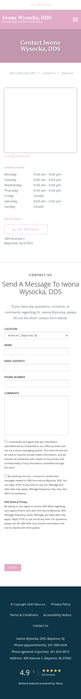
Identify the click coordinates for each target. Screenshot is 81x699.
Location (10, 329)
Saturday (40, 201)
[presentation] (37, 547)
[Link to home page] (35, 19)
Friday (40, 196)
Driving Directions (17, 156)
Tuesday (40, 179)
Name (8, 345)
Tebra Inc (39, 604)
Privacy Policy (60, 604)
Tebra (59, 683)
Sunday (40, 206)
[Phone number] (26, 229)
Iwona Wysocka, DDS (23, 73)
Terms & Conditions (24, 615)
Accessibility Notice (57, 615)
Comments (11, 393)
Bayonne (67, 73)
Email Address (14, 361)
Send (13, 567)
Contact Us (49, 73)
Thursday (40, 190)
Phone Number (14, 377)
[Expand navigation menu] (75, 19)
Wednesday (40, 185)
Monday (40, 174)
